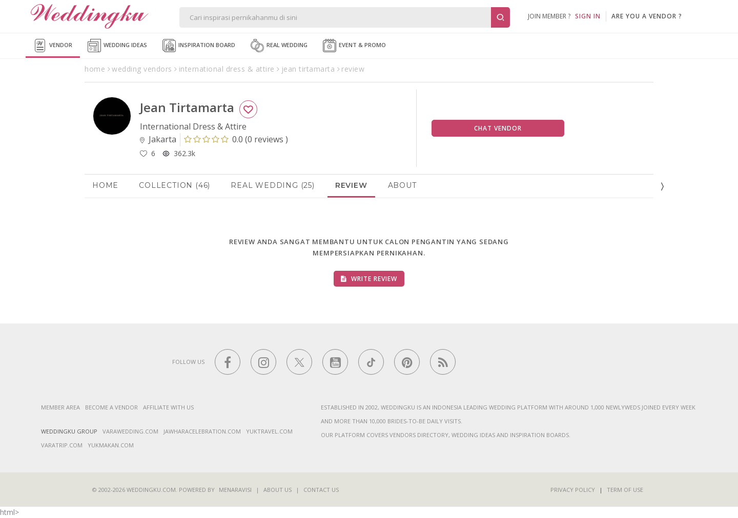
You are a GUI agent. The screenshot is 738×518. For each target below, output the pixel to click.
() (236, 139)
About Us (277, 489)
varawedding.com (130, 431)
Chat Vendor (498, 128)
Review (351, 185)
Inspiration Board (198, 45)
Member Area (60, 407)
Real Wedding (279, 45)
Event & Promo (354, 45)
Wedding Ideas (117, 45)
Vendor (52, 45)
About (402, 185)
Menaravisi (235, 489)
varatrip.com (62, 445)
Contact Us (321, 489)
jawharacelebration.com (202, 431)
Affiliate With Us (168, 407)
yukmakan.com (111, 445)
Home (105, 185)
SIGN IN (588, 16)
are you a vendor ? (646, 16)
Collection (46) (174, 185)
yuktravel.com (269, 431)
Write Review (369, 278)
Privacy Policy (572, 489)
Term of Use (625, 489)
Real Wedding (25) (273, 185)
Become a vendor (111, 407)
